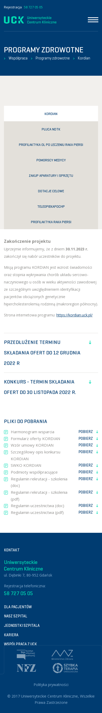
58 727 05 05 (33, 7)
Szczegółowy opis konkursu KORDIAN (54, 455)
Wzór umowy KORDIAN (54, 445)
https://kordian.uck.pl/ (74, 314)
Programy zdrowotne (53, 58)
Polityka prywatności (51, 684)
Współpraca (18, 58)
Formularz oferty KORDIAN (54, 438)
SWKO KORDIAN (54, 465)
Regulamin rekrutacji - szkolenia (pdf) (54, 495)
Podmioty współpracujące (54, 472)
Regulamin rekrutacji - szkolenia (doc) (54, 482)
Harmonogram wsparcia (54, 432)
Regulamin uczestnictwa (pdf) (54, 512)
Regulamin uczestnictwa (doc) (54, 505)
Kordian (84, 58)
